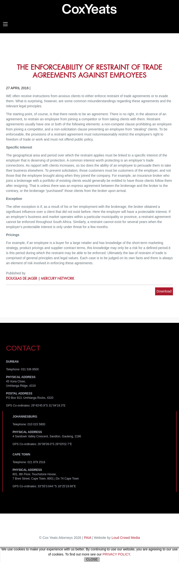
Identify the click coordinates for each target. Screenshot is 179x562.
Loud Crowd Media (125, 538)
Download (164, 291)
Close (91, 559)
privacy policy (116, 554)
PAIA (87, 538)
